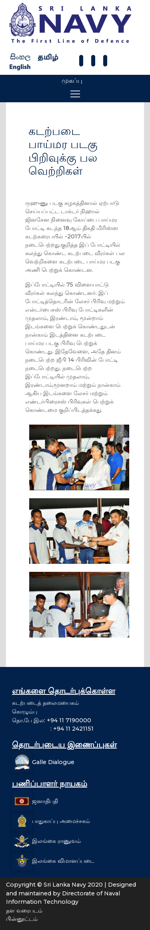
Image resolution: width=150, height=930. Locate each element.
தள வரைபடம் (24, 910)
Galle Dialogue (53, 762)
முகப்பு (72, 80)
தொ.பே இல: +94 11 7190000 (51, 720)
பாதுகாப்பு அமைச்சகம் (61, 821)
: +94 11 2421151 (53, 728)
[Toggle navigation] (75, 93)
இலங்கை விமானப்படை (63, 860)
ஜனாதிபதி (45, 801)
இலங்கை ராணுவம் (56, 840)
